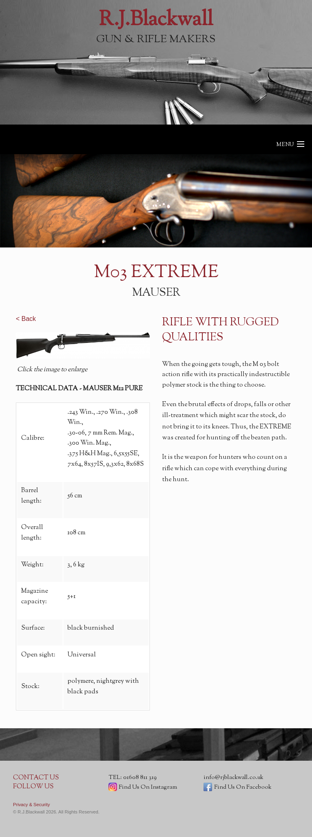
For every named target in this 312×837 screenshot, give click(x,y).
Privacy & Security (31, 804)
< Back (26, 318)
